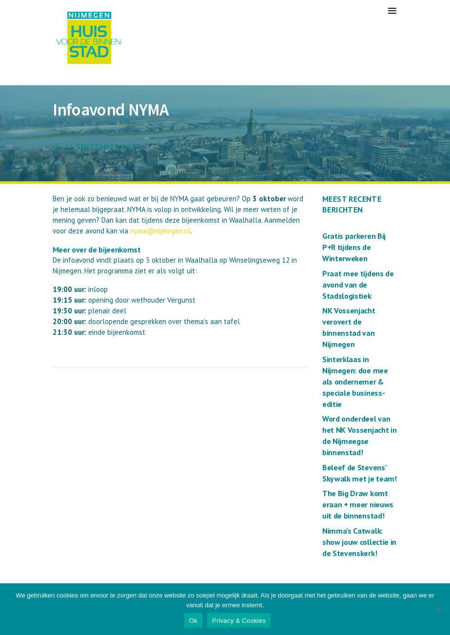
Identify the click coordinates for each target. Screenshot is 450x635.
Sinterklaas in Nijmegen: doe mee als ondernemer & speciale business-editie (355, 381)
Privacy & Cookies (239, 620)
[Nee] (438, 609)
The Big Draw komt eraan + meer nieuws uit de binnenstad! (357, 504)
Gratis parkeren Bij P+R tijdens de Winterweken (354, 247)
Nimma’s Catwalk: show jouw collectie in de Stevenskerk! (359, 542)
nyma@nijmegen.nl (160, 230)
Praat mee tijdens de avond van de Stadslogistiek (358, 285)
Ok (193, 620)
